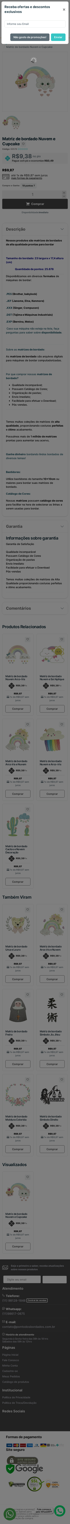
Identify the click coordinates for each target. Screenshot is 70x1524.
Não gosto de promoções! (29, 37)
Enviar (58, 37)
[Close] (64, 9)
